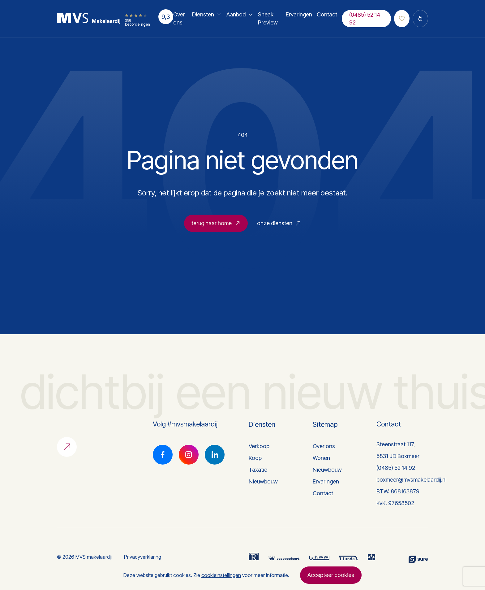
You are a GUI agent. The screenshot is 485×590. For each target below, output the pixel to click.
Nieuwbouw (263, 481)
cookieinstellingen (221, 575)
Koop (255, 458)
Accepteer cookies (330, 575)
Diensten (203, 14)
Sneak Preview (268, 18)
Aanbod (236, 14)
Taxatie (258, 469)
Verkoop (259, 446)
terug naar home (215, 225)
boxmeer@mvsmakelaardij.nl (411, 479)
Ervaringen (299, 14)
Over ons (179, 18)
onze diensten (279, 225)
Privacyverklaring (142, 557)
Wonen (321, 458)
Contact (327, 14)
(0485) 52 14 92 (364, 18)
